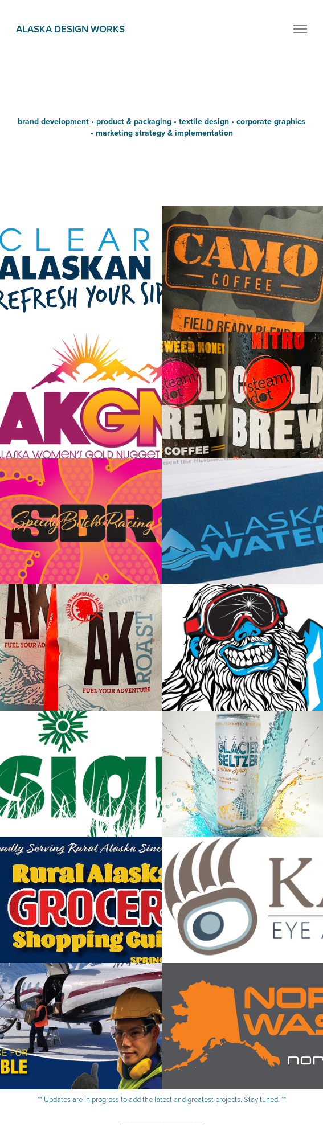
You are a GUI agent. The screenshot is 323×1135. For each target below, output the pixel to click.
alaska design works (70, 29)
